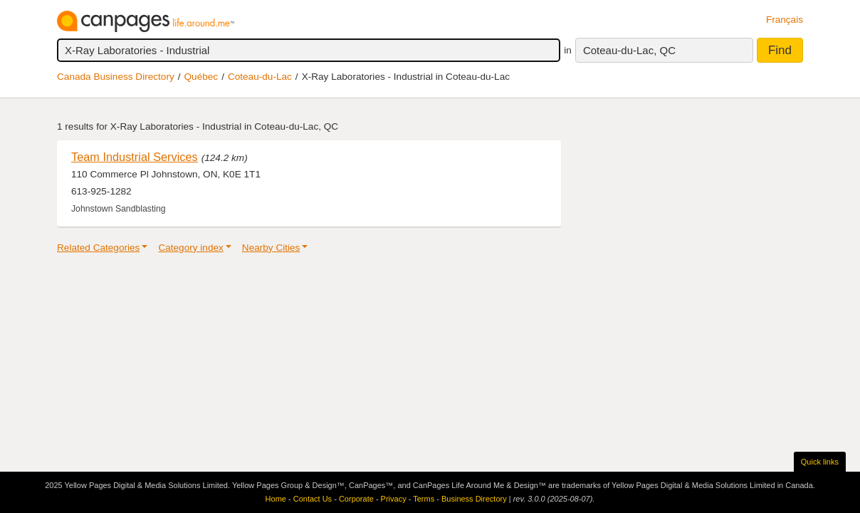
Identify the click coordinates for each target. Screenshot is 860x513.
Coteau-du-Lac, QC (629, 50)
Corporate (356, 498)
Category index (190, 247)
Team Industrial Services (134, 156)
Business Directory (474, 498)
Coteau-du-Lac (260, 76)
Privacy (394, 498)
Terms (423, 498)
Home (276, 498)
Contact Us (312, 498)
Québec (201, 76)
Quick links (820, 461)
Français (784, 19)
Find (780, 50)
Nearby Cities (271, 247)
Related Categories (98, 247)
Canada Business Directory (115, 76)
